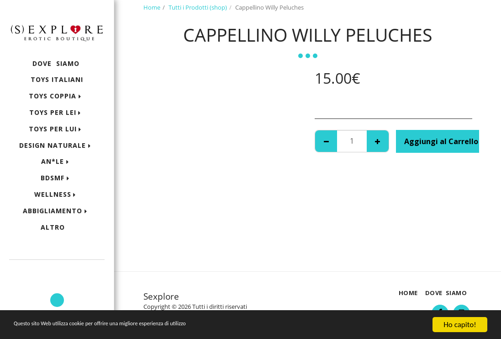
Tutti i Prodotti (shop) (198, 7)
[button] (56, 272)
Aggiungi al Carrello (441, 141)
